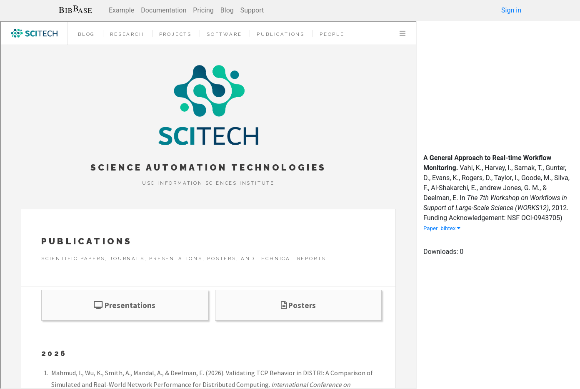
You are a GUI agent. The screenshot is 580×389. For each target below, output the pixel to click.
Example (121, 10)
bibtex (450, 228)
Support (252, 10)
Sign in (511, 10)
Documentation (163, 10)
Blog (227, 10)
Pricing (203, 10)
